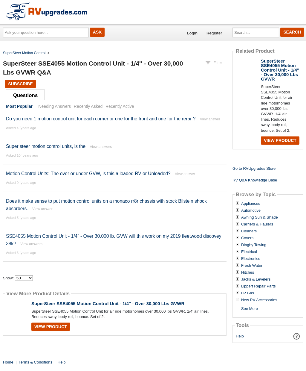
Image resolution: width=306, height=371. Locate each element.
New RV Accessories (259, 300)
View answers (101, 147)
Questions (25, 95)
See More (249, 308)
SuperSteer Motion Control (24, 53)
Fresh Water (251, 266)
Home (8, 362)
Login (192, 33)
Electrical (249, 252)
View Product (50, 326)
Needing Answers (54, 106)
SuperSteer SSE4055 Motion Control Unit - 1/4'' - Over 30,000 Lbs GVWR (107, 303)
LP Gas (247, 293)
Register (214, 33)
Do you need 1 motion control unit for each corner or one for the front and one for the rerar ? (101, 118)
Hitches (247, 272)
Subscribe (20, 83)
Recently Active (119, 106)
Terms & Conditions (35, 362)
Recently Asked (88, 106)
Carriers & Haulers (257, 224)
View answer (210, 119)
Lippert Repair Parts (258, 286)
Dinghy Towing (253, 245)
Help (240, 336)
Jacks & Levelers (255, 279)
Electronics (250, 259)
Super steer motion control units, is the (45, 146)
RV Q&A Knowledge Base (254, 180)
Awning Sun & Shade (259, 217)
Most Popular (19, 106)
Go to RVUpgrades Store (254, 168)
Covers (247, 238)
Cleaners (249, 231)
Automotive (251, 210)
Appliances (250, 204)
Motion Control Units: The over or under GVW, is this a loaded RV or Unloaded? (88, 173)
